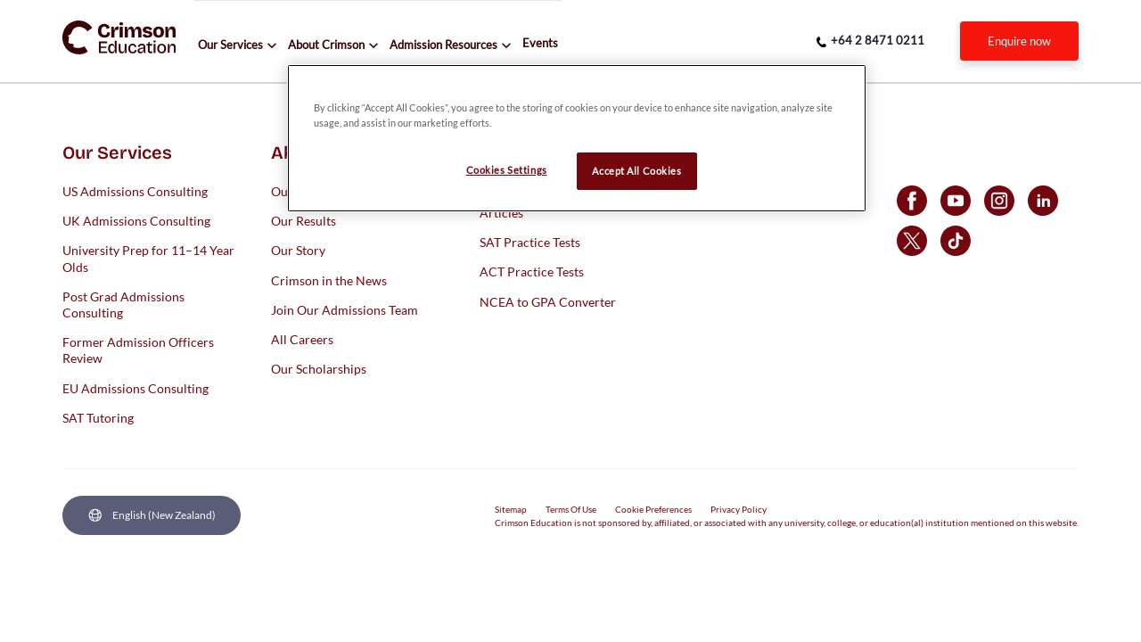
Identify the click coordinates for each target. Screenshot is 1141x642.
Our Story (298, 250)
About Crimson (326, 44)
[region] (576, 138)
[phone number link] (870, 41)
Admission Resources (443, 44)
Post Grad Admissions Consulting (123, 303)
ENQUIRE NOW (1019, 41)
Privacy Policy (738, 509)
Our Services (230, 44)
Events (540, 43)
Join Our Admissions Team (344, 309)
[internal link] (1019, 41)
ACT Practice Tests (532, 271)
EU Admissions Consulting (135, 387)
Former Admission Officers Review (138, 350)
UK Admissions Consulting (136, 220)
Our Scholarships (318, 368)
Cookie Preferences (653, 509)
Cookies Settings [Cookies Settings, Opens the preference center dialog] (506, 170)
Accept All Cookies (636, 171)
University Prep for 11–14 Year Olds (148, 258)
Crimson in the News (329, 279)
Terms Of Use (571, 509)
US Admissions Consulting (135, 191)
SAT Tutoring (98, 416)
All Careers (302, 338)
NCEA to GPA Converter (548, 301)
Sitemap (511, 509)
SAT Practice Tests (530, 242)
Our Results (303, 220)
